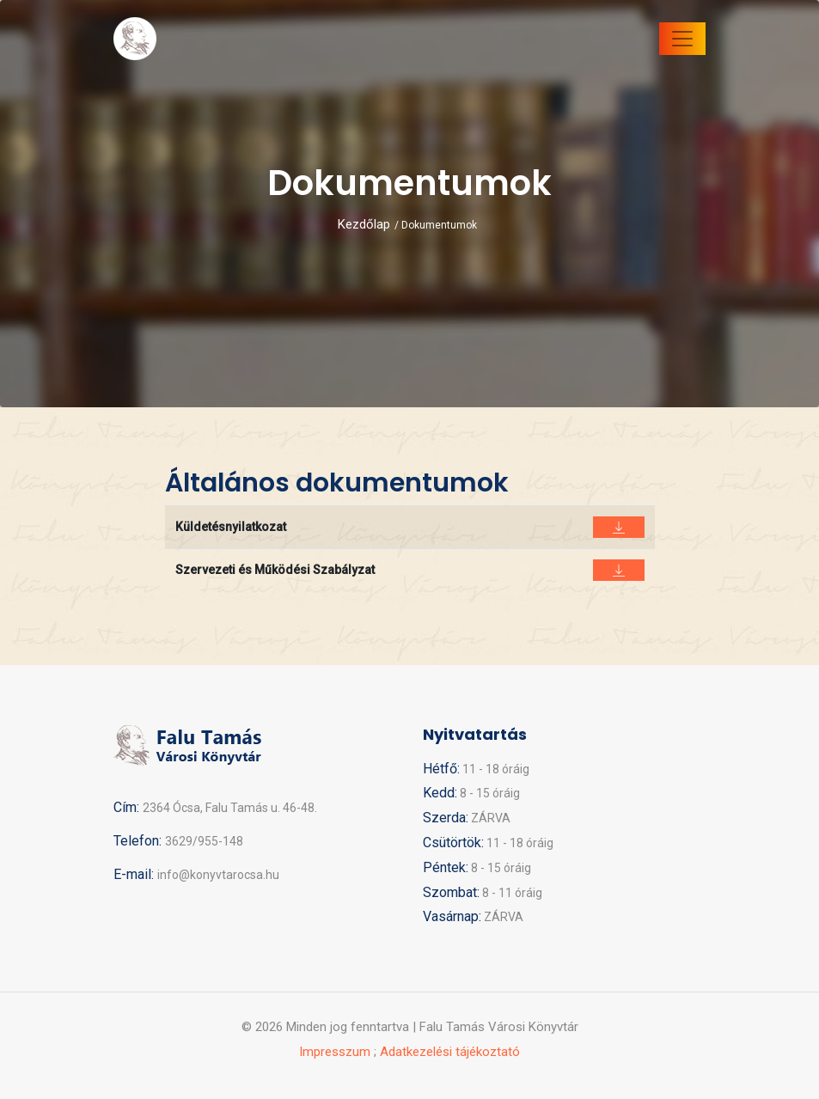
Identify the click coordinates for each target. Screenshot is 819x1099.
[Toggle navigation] (682, 38)
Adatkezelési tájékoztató (450, 1051)
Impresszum (334, 1051)
